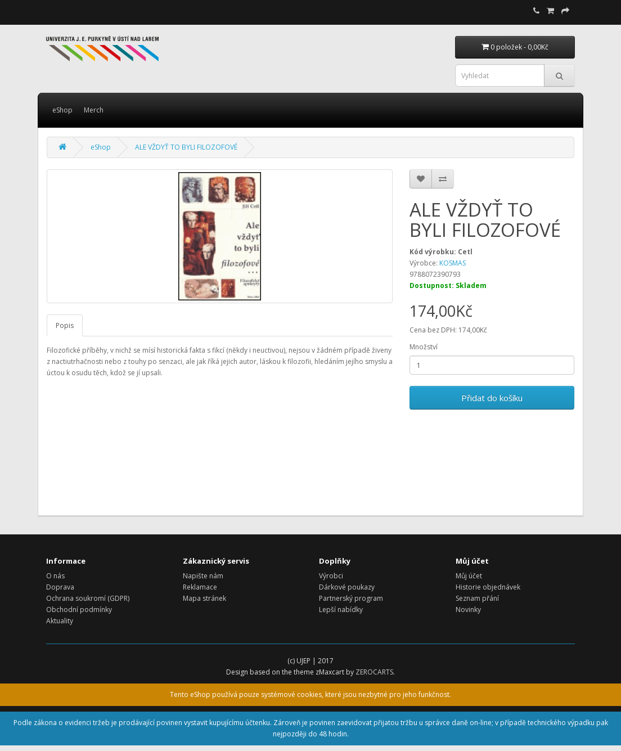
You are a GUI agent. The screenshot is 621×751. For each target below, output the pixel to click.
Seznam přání (477, 598)
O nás (55, 576)
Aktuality (59, 621)
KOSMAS (452, 263)
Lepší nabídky (341, 609)
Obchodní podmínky (79, 609)
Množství (424, 347)
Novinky (468, 609)
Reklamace (200, 587)
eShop (62, 110)
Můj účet (469, 576)
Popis (65, 325)
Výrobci (331, 576)
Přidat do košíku (492, 397)
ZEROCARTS (374, 672)
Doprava (60, 587)
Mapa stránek (204, 598)
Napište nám (203, 576)
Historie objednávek (488, 587)
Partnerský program (351, 598)
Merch (94, 110)
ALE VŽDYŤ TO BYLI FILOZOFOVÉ (186, 147)
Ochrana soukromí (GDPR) (87, 598)
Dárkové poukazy (347, 587)
